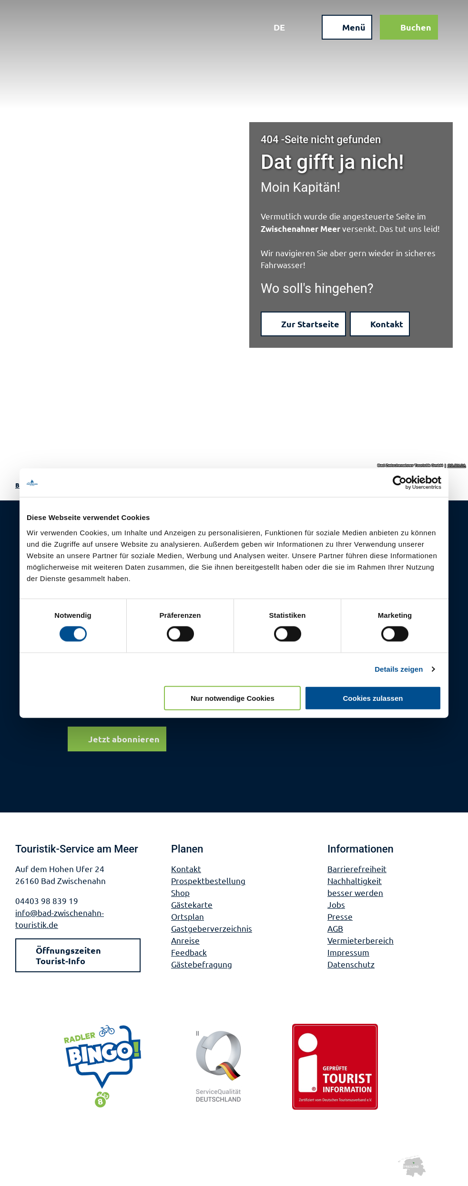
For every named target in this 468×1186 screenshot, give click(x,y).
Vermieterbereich (360, 940)
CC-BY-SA (457, 466)
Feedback (189, 952)
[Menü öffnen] (346, 27)
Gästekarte (192, 904)
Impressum (348, 952)
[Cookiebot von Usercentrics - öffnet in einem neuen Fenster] (399, 483)
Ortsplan (187, 916)
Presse (340, 916)
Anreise (185, 940)
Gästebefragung (201, 964)
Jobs (336, 904)
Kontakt (186, 868)
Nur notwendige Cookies (233, 698)
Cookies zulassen (373, 698)
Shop (180, 892)
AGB (335, 928)
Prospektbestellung (208, 880)
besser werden (355, 892)
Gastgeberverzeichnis (211, 928)
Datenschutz (351, 964)
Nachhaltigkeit (354, 880)
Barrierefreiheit (357, 868)
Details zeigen (399, 669)
